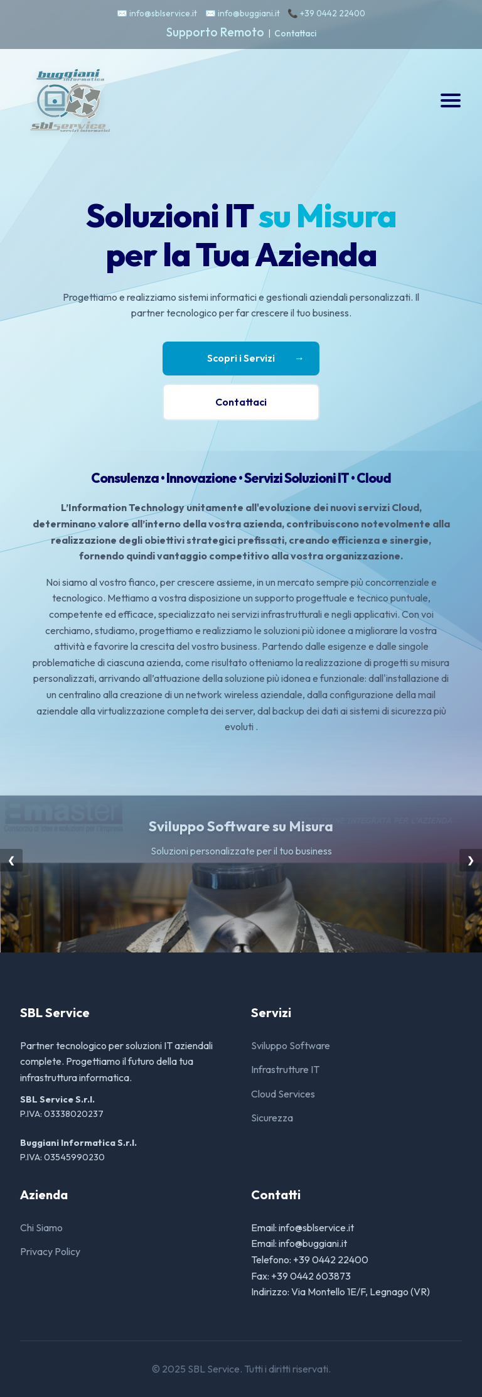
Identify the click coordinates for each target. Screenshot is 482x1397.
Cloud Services (283, 1093)
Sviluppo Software (290, 1045)
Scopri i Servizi (255, 358)
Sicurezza (272, 1117)
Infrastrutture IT (285, 1069)
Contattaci (295, 33)
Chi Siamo (41, 1227)
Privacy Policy (50, 1251)
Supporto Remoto (215, 32)
